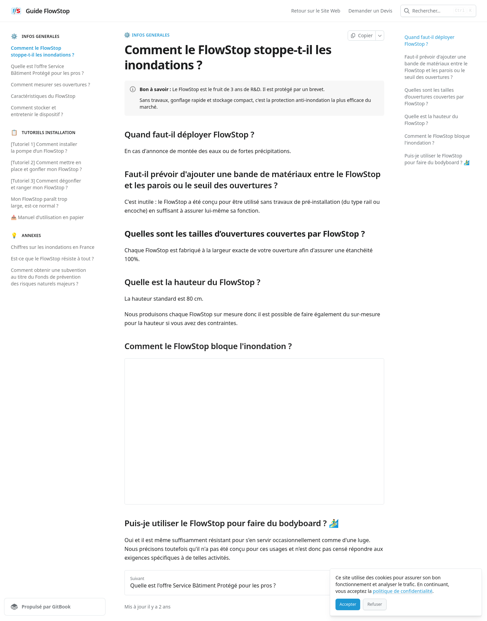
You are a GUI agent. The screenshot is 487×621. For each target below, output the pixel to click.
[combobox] (431, 11)
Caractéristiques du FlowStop (43, 96)
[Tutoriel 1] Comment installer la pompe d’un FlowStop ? (44, 147)
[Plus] (380, 35)
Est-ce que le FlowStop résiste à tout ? (52, 258)
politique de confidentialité (403, 591)
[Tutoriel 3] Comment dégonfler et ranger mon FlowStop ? (46, 184)
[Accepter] (347, 604)
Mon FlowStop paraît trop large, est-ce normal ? (39, 202)
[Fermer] (473, 577)
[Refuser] (374, 604)
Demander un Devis (370, 10)
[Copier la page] (362, 35)
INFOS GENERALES (146, 35)
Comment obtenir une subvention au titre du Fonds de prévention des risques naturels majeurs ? (48, 277)
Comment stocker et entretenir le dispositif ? (37, 110)
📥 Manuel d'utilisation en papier (47, 217)
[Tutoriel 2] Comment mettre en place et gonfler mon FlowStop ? (46, 165)
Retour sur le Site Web (315, 10)
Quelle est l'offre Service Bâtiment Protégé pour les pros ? (47, 69)
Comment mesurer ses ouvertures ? (50, 84)
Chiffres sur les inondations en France (52, 247)
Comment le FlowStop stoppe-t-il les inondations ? (42, 51)
